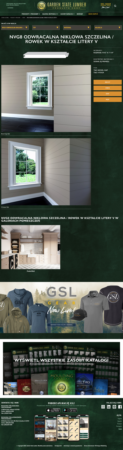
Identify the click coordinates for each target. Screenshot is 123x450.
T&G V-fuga (99, 73)
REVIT (107, 82)
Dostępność (58, 446)
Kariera (10, 8)
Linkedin (108, 406)
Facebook (120, 406)
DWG (108, 88)
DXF (107, 94)
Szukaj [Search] (115, 6)
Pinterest (114, 406)
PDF (107, 99)
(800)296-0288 (10, 423)
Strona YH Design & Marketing (95, 446)
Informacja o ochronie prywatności (73, 446)
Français (119, 423)
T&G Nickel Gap (101, 70)
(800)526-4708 (10, 411)
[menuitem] (107, 6)
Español (120, 421)
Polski (120, 429)
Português (119, 426)
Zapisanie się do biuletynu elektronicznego (16, 4)
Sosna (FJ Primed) (101, 61)
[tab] (31, 14)
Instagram (103, 406)
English (120, 418)
